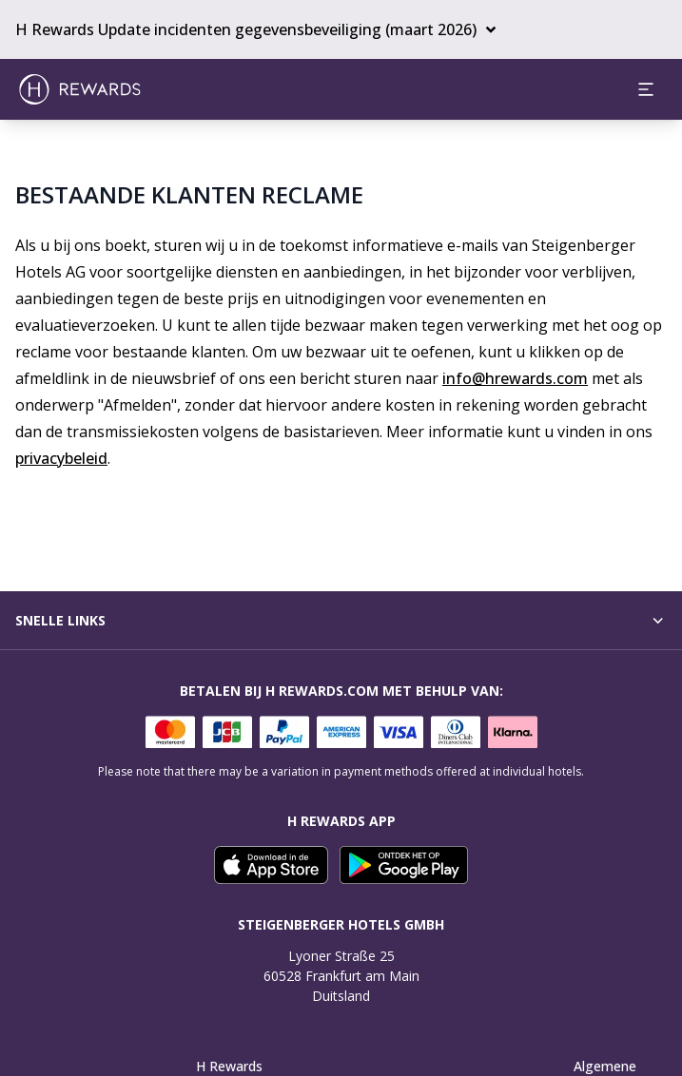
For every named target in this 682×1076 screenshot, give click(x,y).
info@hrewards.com (515, 378)
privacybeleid (61, 458)
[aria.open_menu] (646, 89)
